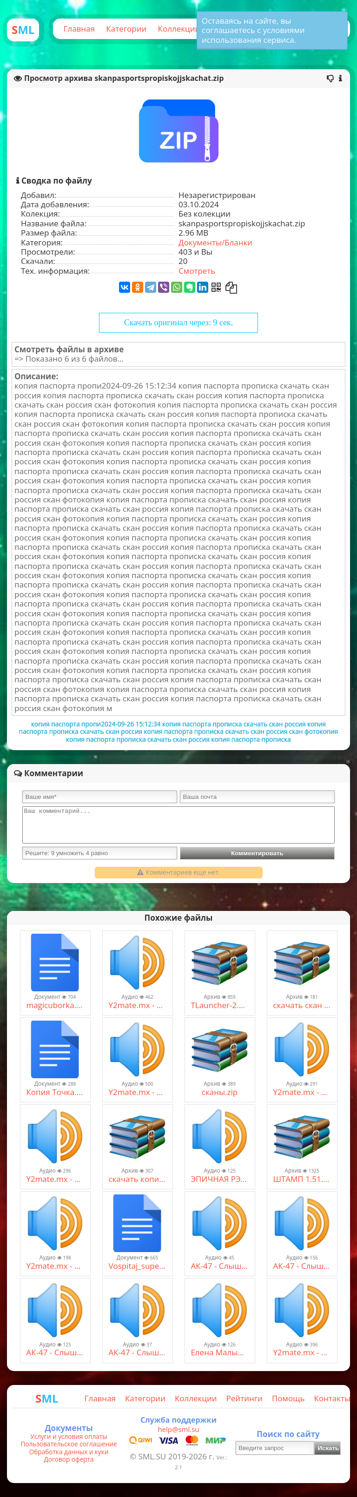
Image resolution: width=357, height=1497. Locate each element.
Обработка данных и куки (69, 1452)
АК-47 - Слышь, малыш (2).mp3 (219, 1266)
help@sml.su (178, 1429)
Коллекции (179, 28)
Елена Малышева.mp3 (219, 1352)
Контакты (332, 1398)
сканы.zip (220, 1092)
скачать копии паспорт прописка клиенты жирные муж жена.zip (137, 1179)
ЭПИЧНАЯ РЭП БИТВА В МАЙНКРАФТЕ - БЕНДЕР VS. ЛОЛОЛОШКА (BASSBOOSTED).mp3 (219, 1179)
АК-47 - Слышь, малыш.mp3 (302, 1266)
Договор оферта (68, 1459)
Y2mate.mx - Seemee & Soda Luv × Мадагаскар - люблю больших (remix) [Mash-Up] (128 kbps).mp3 (137, 1005)
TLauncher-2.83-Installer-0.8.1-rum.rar (219, 1005)
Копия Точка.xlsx (55, 1092)
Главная (79, 28)
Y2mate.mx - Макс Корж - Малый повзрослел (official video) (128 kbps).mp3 (55, 1266)
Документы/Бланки (215, 242)
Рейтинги (244, 1398)
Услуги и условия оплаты (68, 1436)
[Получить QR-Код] (216, 287)
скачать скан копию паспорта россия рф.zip (302, 1005)
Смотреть (196, 270)
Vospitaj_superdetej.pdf (137, 1266)
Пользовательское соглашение (68, 1444)
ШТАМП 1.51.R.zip (302, 1179)
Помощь (288, 1398)
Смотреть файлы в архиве (69, 349)
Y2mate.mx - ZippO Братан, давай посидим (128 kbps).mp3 (137, 1092)
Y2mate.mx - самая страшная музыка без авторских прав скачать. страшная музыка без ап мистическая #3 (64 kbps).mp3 (302, 1092)
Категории (126, 28)
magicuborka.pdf (55, 1005)
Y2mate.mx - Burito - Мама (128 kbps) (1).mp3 (302, 1352)
